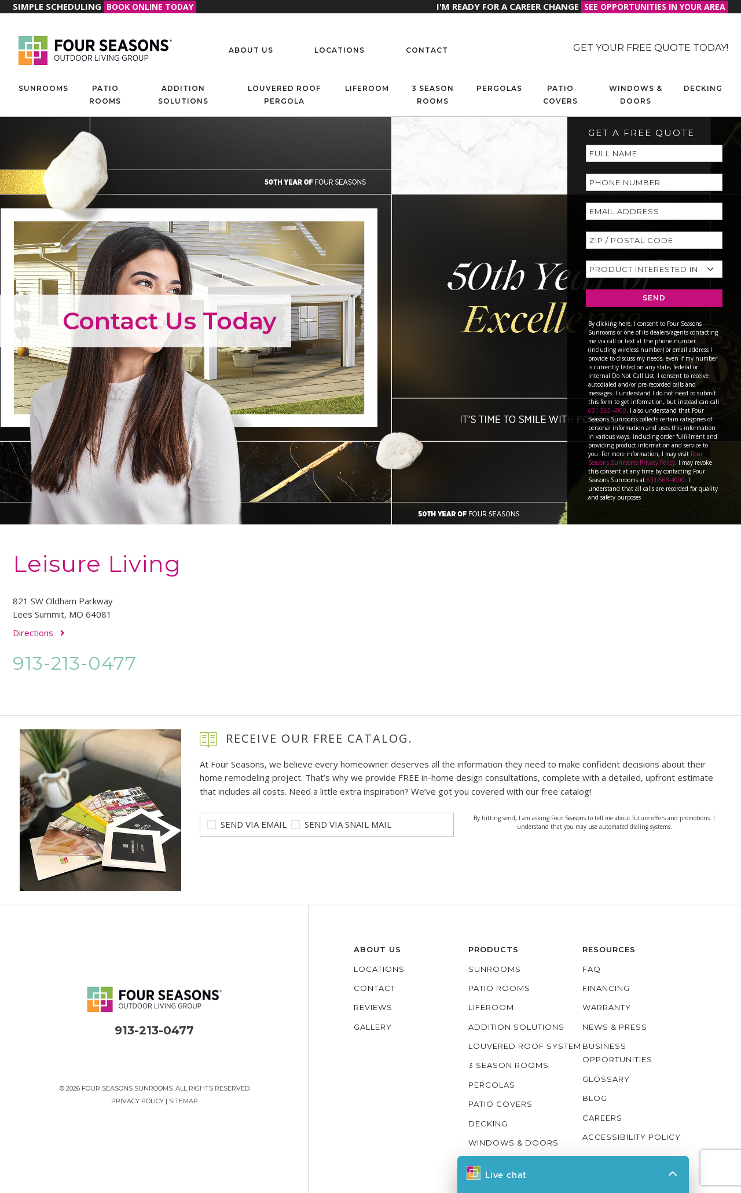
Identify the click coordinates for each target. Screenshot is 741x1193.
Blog (594, 1098)
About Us (251, 50)
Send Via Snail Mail (348, 824)
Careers (602, 1117)
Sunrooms (43, 88)
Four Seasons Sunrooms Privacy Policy (645, 458)
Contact (427, 50)
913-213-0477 (75, 663)
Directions (39, 632)
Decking (703, 88)
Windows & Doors (635, 94)
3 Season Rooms (433, 94)
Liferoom (367, 88)
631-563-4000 (607, 410)
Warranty (606, 1007)
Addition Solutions (183, 94)
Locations (339, 50)
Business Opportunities (617, 1052)
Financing (606, 988)
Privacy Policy (137, 1101)
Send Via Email (254, 824)
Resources (609, 949)
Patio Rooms (105, 94)
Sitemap (183, 1101)
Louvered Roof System (524, 1046)
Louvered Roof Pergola (284, 94)
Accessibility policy (631, 1136)
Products (493, 949)
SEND (654, 297)
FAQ (591, 969)
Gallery (373, 1027)
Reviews (373, 1007)
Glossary (606, 1079)
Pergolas (499, 88)
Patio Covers (560, 94)
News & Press (614, 1027)
